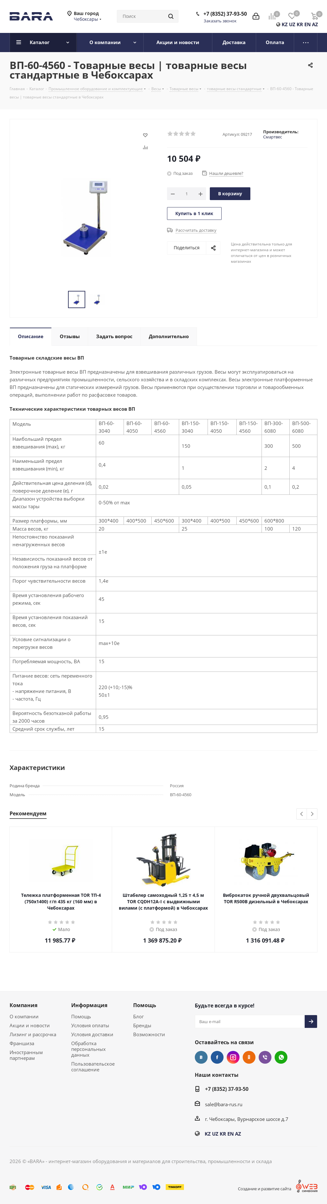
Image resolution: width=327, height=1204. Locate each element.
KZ (285, 24)
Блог (138, 1016)
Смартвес (272, 137)
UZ (292, 24)
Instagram (233, 1057)
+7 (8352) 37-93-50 (225, 13)
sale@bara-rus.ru (223, 1104)
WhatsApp (281, 1057)
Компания (23, 1005)
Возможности (149, 1034)
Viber (265, 1057)
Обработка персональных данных (88, 1049)
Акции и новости (30, 1025)
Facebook (217, 1057)
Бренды (142, 1025)
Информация (89, 1005)
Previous (302, 814)
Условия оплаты (90, 1025)
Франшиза (22, 1043)
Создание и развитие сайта (264, 1189)
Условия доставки (92, 1034)
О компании (24, 1016)
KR (300, 24)
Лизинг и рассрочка (33, 1034)
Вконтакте (201, 1057)
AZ (315, 24)
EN (307, 24)
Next (312, 814)
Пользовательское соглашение (93, 1066)
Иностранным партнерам (26, 1055)
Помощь (81, 1016)
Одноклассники (249, 1057)
